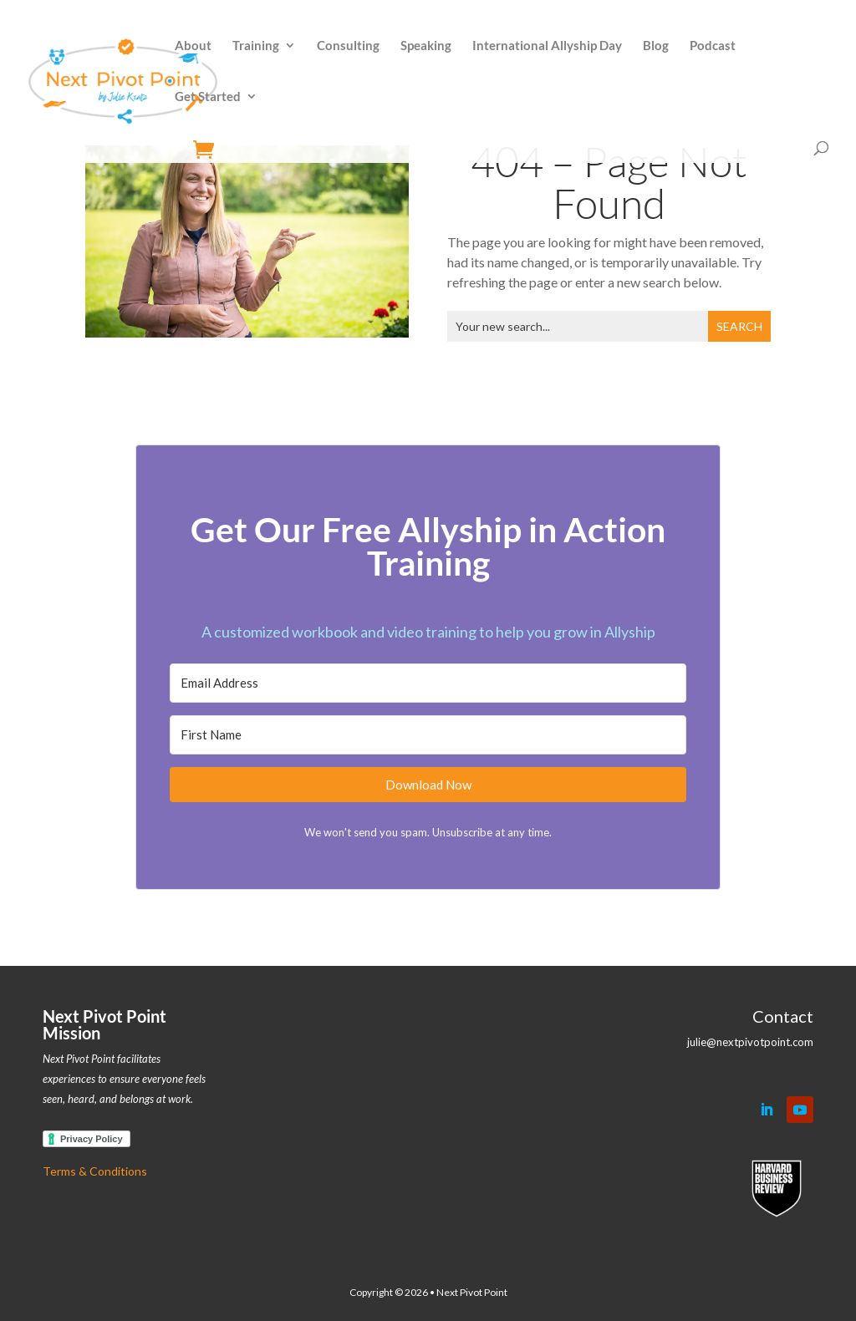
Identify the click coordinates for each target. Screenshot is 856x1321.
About (193, 46)
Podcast (713, 46)
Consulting (348, 46)
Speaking (425, 46)
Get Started (208, 97)
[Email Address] (428, 683)
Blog (656, 46)
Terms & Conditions (95, 1171)
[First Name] (428, 734)
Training (255, 46)
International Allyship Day (547, 46)
